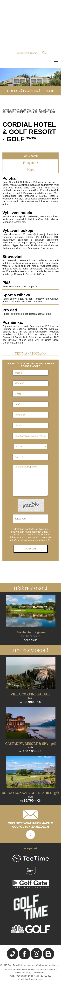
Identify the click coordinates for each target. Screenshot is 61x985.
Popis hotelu (30, 156)
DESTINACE (25, 110)
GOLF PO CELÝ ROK (42, 110)
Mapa (30, 169)
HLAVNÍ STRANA (10, 110)
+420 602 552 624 (24, 976)
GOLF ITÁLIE (8, 112)
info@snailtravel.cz (34, 979)
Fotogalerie (30, 162)
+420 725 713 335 (42, 976)
